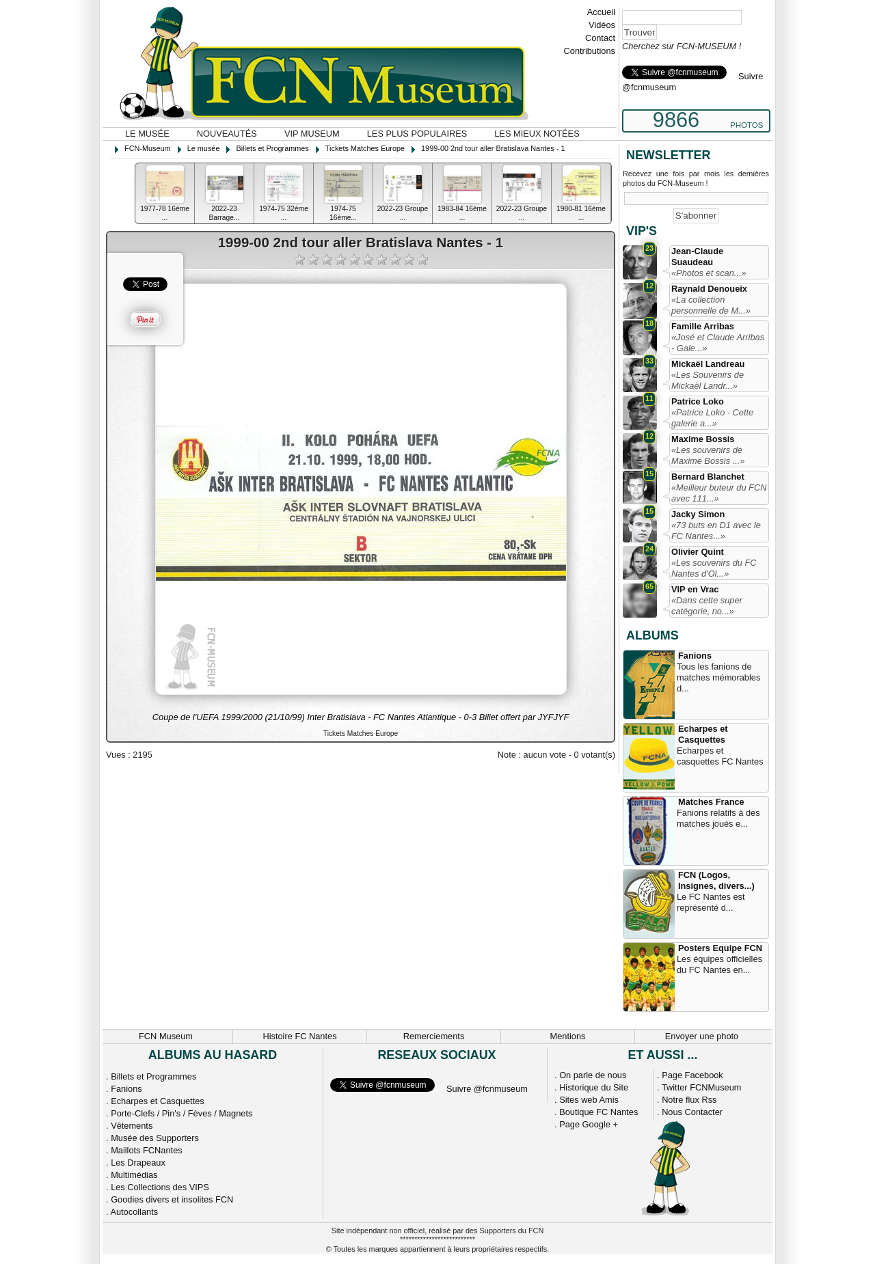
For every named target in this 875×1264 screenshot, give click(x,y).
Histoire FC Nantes (299, 1036)
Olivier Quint (697, 552)
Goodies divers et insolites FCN (172, 1199)
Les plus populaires (417, 133)
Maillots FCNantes (147, 1150)
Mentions (568, 1036)
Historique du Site (593, 1087)
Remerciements (434, 1036)
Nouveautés (227, 133)
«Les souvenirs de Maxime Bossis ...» (707, 455)
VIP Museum (312, 133)
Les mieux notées (536, 133)
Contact (600, 38)
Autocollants (134, 1212)
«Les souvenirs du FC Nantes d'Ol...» (713, 568)
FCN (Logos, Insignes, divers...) (716, 880)
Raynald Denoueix (709, 289)
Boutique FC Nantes (598, 1112)
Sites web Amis (589, 1100)
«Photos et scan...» (708, 273)
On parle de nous (592, 1075)
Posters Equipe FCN (720, 948)
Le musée (147, 133)
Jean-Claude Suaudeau (697, 256)
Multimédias (134, 1175)
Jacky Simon (698, 514)
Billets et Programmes (153, 1076)
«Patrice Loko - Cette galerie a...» (712, 417)
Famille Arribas (702, 326)
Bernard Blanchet (707, 476)
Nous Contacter (692, 1112)
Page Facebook (692, 1075)
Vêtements (131, 1126)
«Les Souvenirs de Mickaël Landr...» (707, 380)
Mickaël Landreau (707, 364)
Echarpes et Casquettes (703, 734)
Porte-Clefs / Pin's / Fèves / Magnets (181, 1113)
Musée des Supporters (155, 1138)
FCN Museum (166, 1036)
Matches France (711, 802)
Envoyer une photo (701, 1036)
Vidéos (602, 25)
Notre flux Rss (689, 1100)
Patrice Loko (697, 401)
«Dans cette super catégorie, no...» (706, 605)
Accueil (601, 12)
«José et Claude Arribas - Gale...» (717, 342)
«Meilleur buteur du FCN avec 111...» (718, 493)
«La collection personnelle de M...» (711, 305)
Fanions (695, 655)
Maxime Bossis (702, 439)
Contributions (589, 51)
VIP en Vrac (694, 589)
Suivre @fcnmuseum (487, 1089)
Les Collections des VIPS (160, 1187)
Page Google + (588, 1124)
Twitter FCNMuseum (702, 1087)
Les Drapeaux (138, 1162)
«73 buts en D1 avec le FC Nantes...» (716, 530)
